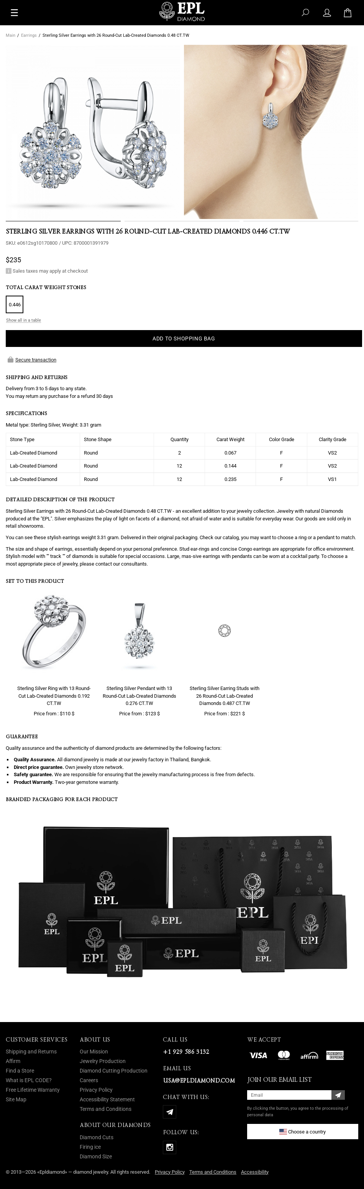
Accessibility (255, 1172)
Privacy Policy (96, 1090)
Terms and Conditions (105, 1109)
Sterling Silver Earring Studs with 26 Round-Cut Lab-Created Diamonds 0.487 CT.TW (224, 695)
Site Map (16, 1099)
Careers (89, 1080)
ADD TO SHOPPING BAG (183, 338)
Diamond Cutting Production (114, 1071)
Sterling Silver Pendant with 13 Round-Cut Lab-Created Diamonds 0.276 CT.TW (139, 695)
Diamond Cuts (96, 1137)
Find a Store (20, 1071)
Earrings (29, 35)
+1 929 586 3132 (186, 1052)
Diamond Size (96, 1156)
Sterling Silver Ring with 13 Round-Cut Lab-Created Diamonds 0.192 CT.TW (54, 695)
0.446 (15, 304)
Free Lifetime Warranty (33, 1090)
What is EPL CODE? (29, 1080)
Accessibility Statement (107, 1099)
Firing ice (90, 1147)
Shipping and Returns (31, 1051)
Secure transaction (32, 359)
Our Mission (94, 1051)
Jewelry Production (103, 1061)
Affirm (13, 1061)
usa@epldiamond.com (198, 1080)
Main (10, 35)
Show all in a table (23, 320)
